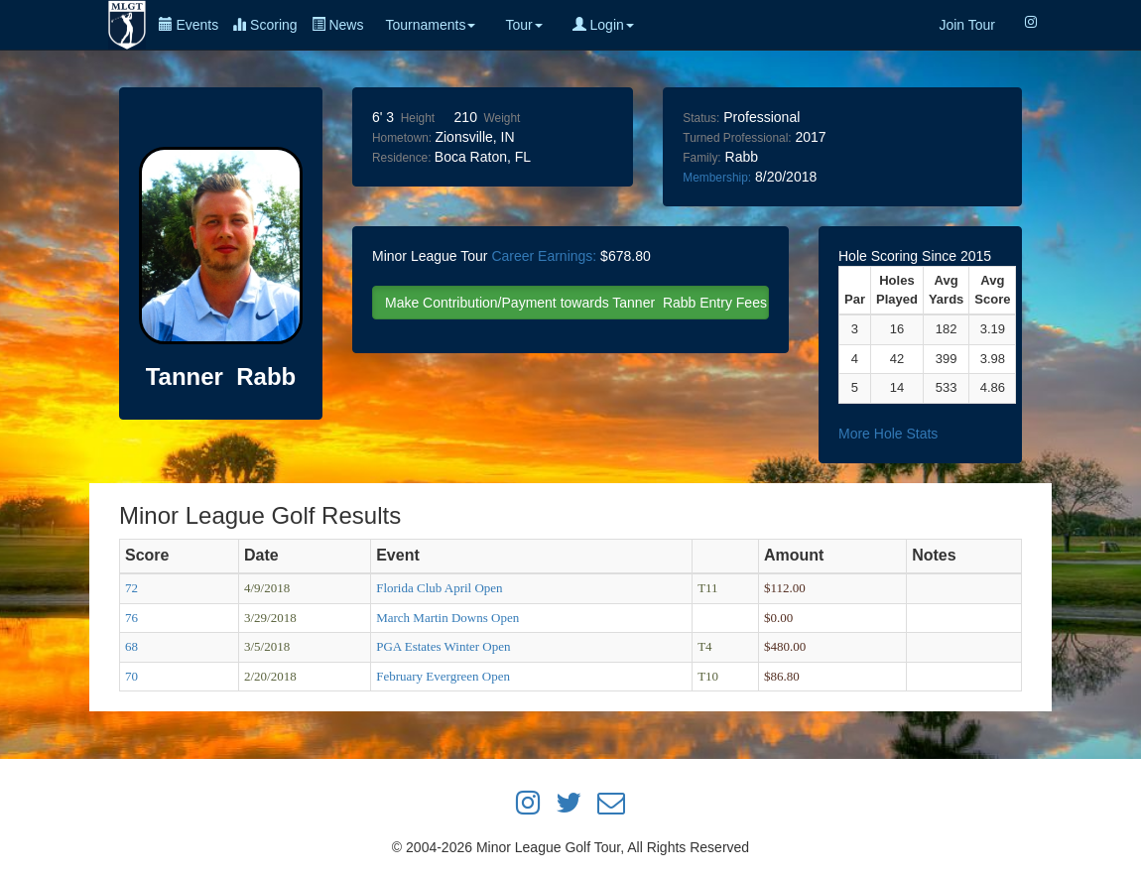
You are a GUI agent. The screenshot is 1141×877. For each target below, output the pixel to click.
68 (131, 646)
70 (131, 676)
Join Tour (967, 25)
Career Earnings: (543, 256)
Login (603, 25)
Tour (523, 25)
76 (131, 617)
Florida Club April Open (439, 587)
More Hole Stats (888, 433)
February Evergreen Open (443, 676)
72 (131, 587)
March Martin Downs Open (447, 617)
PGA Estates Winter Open (443, 646)
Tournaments (430, 25)
